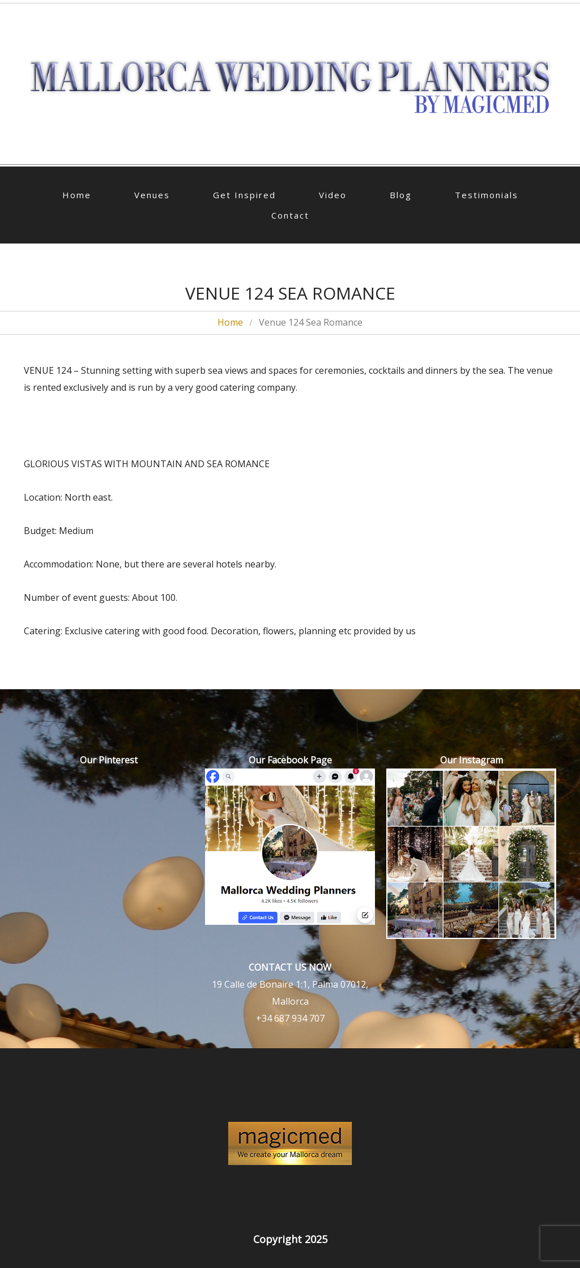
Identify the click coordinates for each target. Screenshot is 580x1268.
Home (76, 194)
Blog (401, 194)
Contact (290, 215)
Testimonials (486, 194)
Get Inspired (244, 194)
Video (333, 194)
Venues (152, 194)
